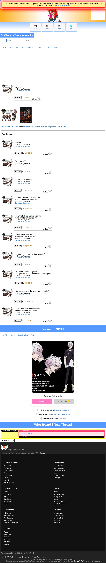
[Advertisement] (53, 65)
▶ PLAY (18, 97)
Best (4, 47)
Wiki (12, 557)
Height (6, 504)
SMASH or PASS (9, 335)
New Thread (63, 424)
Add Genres (8, 520)
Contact (6, 544)
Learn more (58, 6)
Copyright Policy (79, 561)
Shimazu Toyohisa (10, 127)
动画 (47, 29)
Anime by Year (9, 482)
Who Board (42, 424)
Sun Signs (7, 499)
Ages (5, 497)
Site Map (18, 557)
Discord (6, 537)
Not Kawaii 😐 (64, 401)
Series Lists (8, 475)
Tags (5, 473)
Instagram (7, 534)
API (8, 557)
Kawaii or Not (23, 335)
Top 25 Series (58, 501)
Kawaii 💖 (42, 401)
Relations (7, 492)
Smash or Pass (59, 515)
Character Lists (59, 475)
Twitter (6, 532)
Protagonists (58, 497)
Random (39, 47)
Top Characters (59, 468)
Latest (48, 47)
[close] (67, 6)
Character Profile (58, 127)
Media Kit (7, 539)
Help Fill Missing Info (11, 523)
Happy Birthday (65, 410)
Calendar (7, 480)
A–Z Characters (59, 466)
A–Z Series (7, 466)
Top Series (7, 468)
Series (30, 47)
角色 (59, 29)
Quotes (71, 28)
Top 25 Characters (60, 504)
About (4, 557)
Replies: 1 (25, 436)
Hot (11, 47)
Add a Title (7, 513)
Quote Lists (58, 47)
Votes (33, 335)
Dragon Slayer (58, 513)
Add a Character (9, 515)
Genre (56, 499)
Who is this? (27, 433)
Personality (7, 494)
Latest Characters (60, 470)
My (17, 47)
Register (43, 453)
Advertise (7, 542)
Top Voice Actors (59, 494)
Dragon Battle (62, 418)
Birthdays (57, 478)
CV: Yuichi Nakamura (22, 91)
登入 (36, 453)
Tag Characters (9, 518)
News (6, 478)
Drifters (26, 127)
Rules (44, 557)
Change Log (26, 557)
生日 (35, 29)
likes (36, 98)
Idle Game (57, 523)
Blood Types (8, 501)
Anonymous (26, 431)
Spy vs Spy (57, 520)
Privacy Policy (36, 557)
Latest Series (8, 470)
